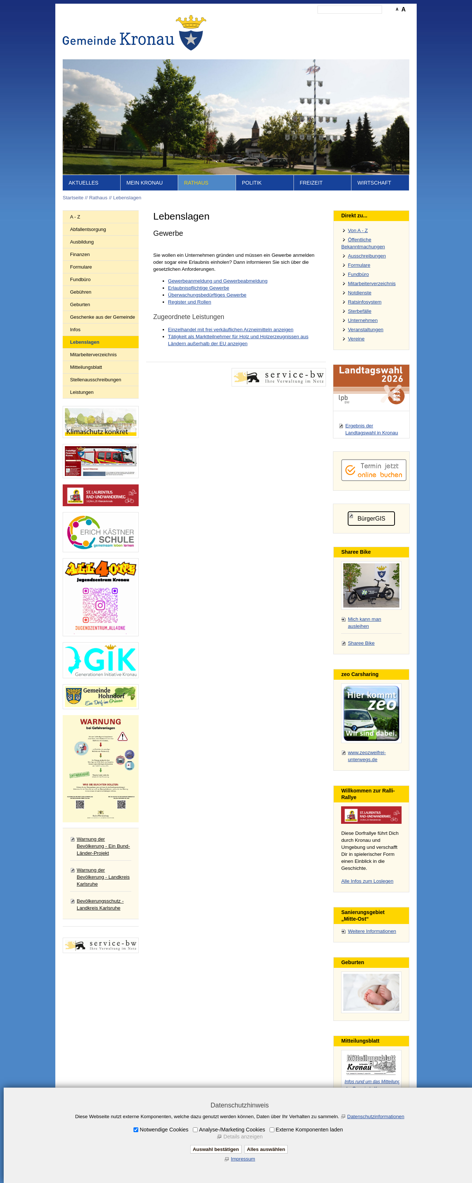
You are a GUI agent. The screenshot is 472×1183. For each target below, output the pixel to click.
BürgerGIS (371, 518)
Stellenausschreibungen (95, 379)
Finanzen (80, 254)
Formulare (81, 267)
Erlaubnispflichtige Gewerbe (198, 288)
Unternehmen (363, 320)
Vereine (356, 339)
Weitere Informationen (372, 931)
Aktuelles (83, 183)
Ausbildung (82, 242)
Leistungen (82, 392)
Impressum (308, 20)
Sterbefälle (359, 311)
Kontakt (282, 20)
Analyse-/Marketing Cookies (232, 1130)
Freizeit (311, 183)
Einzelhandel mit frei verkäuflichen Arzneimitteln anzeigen (231, 329)
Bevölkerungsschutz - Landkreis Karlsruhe (100, 904)
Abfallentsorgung (88, 229)
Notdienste (359, 292)
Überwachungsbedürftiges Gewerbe (207, 295)
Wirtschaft (374, 183)
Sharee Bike (361, 643)
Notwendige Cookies (164, 1130)
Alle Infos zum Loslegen (367, 881)
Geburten (80, 304)
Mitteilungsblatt (86, 367)
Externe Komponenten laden (309, 1130)
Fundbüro (80, 279)
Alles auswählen (266, 1149)
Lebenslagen (127, 197)
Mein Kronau (144, 183)
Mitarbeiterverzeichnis (93, 354)
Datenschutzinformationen (376, 1116)
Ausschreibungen (367, 256)
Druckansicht (374, 20)
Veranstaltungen (365, 329)
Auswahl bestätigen (216, 1149)
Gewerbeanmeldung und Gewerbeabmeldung (218, 281)
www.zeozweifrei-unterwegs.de (367, 756)
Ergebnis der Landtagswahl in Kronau (371, 429)
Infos (75, 329)
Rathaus (196, 183)
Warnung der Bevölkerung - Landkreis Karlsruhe (103, 877)
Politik (252, 183)
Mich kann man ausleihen (364, 622)
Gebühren (80, 292)
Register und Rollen (189, 302)
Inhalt (262, 20)
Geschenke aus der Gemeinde (102, 317)
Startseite (239, 20)
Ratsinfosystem (364, 302)
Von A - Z (358, 230)
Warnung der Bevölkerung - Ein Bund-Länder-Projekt (103, 846)
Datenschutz (340, 20)
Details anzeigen (243, 1137)
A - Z (75, 217)
